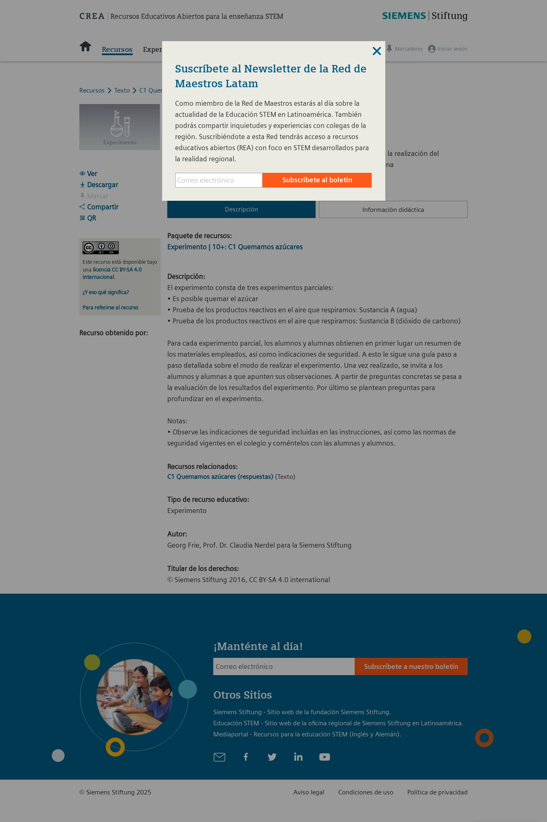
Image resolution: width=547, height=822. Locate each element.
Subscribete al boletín (317, 180)
